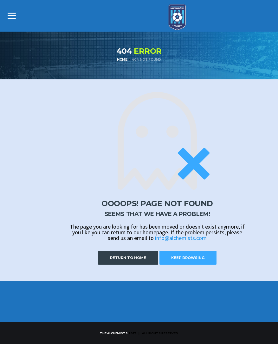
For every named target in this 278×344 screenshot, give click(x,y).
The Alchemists (113, 333)
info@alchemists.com (181, 238)
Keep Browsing (189, 257)
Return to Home (126, 257)
